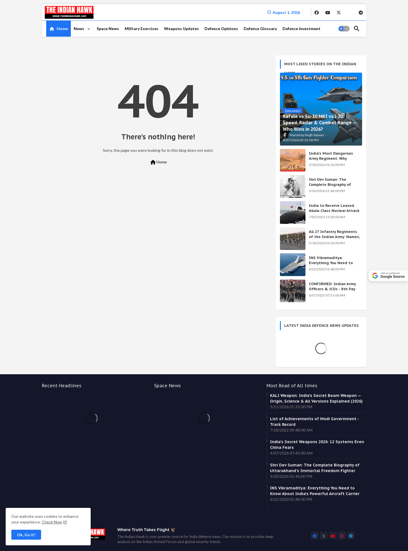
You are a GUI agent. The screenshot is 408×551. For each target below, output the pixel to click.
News (79, 28)
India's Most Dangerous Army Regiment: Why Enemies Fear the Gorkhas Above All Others (333, 161)
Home (62, 28)
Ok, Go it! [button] (26, 534)
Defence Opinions (221, 28)
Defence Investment (301, 28)
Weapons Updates (181, 28)
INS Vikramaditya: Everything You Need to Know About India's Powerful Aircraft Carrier (331, 265)
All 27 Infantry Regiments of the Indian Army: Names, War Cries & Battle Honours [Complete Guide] (334, 239)
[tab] (58, 29)
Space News (108, 28)
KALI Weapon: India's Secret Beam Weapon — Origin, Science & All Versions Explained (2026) (316, 398)
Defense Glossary (260, 28)
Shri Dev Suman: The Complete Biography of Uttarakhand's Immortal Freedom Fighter (331, 187)
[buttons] (316, 12)
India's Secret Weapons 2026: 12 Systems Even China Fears (317, 444)
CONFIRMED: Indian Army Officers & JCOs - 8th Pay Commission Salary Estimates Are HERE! (332, 291)
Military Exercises (141, 28)
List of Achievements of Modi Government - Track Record (314, 421)
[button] (344, 28)
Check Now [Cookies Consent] (52, 522)
